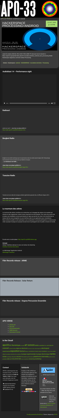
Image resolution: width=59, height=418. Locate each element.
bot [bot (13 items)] (45, 345)
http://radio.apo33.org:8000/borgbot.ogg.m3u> (15, 167)
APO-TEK (11, 326)
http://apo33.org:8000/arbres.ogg (27, 239)
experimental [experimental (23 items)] (6, 351)
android (18, 63)
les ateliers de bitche (36, 63)
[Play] (4, 103)
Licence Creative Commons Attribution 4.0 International (47, 405)
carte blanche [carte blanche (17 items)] (49, 345)
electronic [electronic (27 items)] (25, 348)
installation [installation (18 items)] (44, 351)
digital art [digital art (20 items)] (18, 348)
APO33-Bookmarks (14, 328)
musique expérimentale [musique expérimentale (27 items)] (28, 354)
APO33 (55, 414)
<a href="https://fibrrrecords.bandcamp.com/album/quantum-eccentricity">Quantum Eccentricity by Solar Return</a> (29, 288)
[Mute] (52, 103)
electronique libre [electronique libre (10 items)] (38, 348)
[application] (29, 89)
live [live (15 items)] (16, 354)
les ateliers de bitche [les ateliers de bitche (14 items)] (10, 354)
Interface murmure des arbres (11, 247)
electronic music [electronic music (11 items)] (31, 348)
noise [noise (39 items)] (4, 356)
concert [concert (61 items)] (6, 348)
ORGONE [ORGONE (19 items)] (18, 356)
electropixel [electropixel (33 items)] (45, 348)
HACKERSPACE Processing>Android (20, 24)
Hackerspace (11, 63)
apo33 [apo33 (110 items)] (6, 345)
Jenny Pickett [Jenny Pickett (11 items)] (50, 351)
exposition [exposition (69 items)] (14, 351)
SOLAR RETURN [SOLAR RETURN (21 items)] (16, 359)
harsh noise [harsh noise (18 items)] (38, 351)
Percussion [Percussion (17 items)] (24, 356)
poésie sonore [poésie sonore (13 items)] (52, 356)
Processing (46, 63)
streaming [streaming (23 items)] (32, 359)
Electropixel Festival (14, 332)
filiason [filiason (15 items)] (26, 351)
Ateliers (5, 63)
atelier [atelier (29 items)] (37, 345)
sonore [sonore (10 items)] (22, 359)
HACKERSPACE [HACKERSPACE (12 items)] (32, 351)
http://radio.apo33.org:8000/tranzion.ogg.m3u (15, 200)
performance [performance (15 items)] (30, 356)
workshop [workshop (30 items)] (38, 359)
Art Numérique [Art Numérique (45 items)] (14, 345)
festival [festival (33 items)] (22, 351)
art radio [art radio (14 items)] (22, 345)
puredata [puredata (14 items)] (5, 359)
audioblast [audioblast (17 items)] (41, 345)
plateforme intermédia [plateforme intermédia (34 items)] (40, 356)
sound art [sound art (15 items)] (26, 359)
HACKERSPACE (25, 63)
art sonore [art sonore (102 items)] (30, 345)
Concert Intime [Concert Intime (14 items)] (12, 348)
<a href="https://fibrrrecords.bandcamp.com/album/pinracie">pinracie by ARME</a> (29, 268)
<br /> (29, 119)
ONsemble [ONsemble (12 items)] (14, 356)
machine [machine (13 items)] (19, 354)
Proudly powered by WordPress (35, 414)
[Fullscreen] (54, 103)
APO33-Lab (12, 324)
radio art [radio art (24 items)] (9, 359)
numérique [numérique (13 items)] (9, 356)
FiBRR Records (13, 330)
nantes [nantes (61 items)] (52, 354)
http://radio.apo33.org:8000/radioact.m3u (14, 130)
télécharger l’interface (8, 252)
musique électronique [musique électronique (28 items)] (42, 354)
